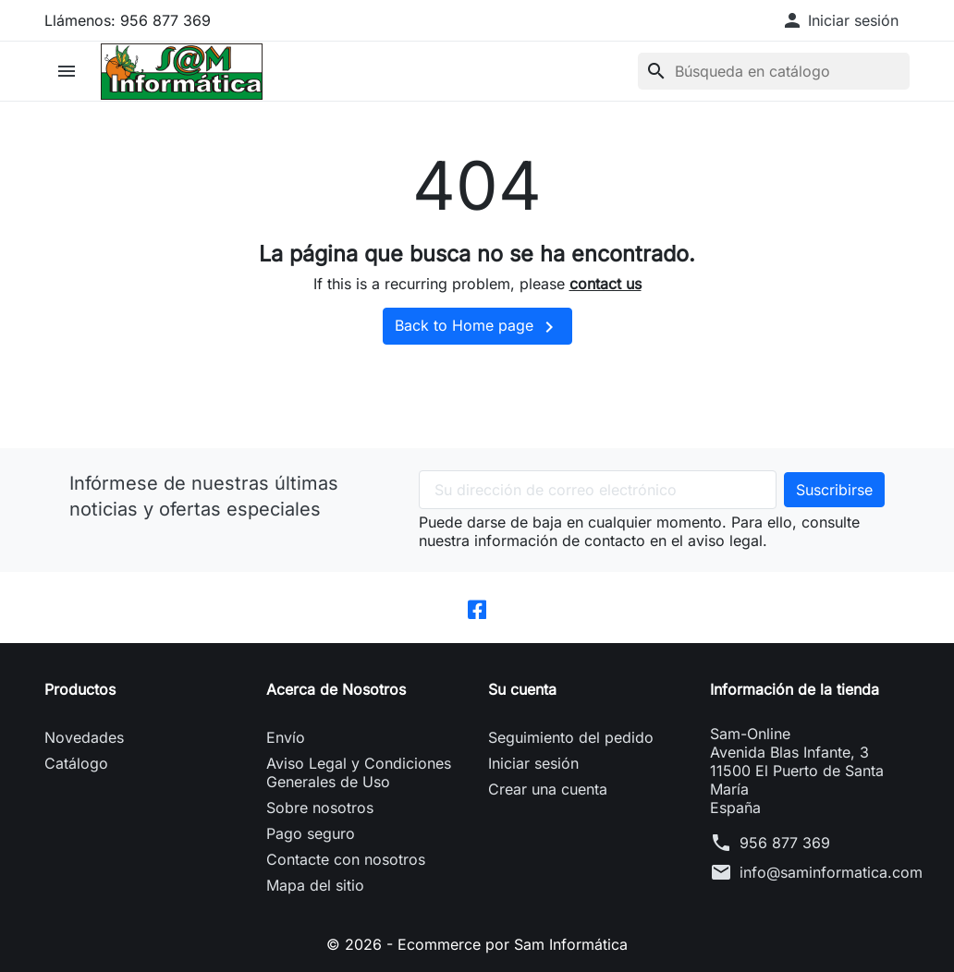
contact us (605, 283)
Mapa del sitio (315, 885)
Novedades (84, 737)
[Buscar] (774, 71)
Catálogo (76, 763)
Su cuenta (522, 689)
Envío (285, 737)
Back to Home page (477, 327)
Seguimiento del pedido (571, 737)
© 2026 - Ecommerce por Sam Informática (477, 944)
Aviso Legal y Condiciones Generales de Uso (358, 772)
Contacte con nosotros (345, 859)
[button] (840, 20)
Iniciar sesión (533, 763)
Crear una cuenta (547, 789)
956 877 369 (785, 842)
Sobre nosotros (319, 807)
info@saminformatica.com (831, 872)
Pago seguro (310, 833)
